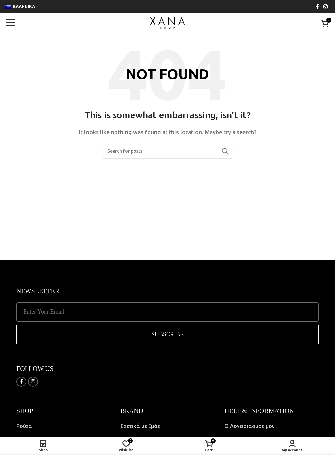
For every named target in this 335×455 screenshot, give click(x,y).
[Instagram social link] (325, 6)
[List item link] (63, 426)
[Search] (167, 151)
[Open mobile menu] (10, 22)
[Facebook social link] (317, 6)
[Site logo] (167, 22)
